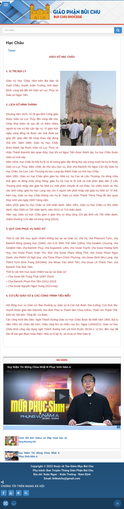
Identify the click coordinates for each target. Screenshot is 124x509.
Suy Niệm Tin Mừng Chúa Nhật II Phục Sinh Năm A (39, 454)
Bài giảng (62, 360)
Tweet (12, 50)
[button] (62, 396)
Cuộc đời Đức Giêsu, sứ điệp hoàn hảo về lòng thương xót (43, 439)
